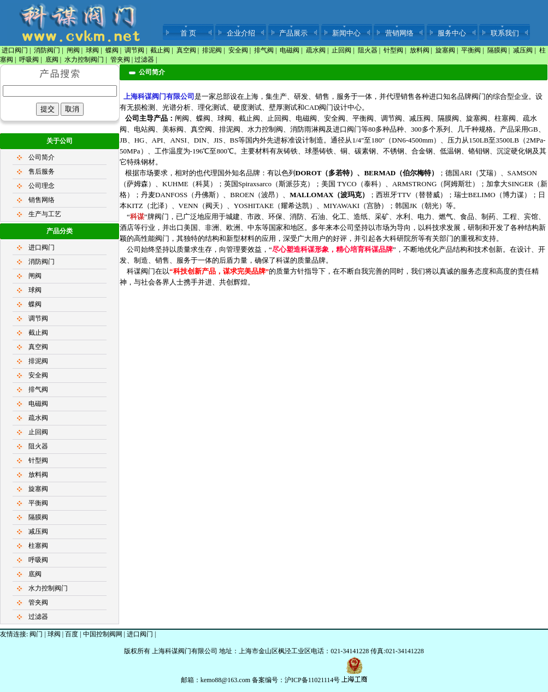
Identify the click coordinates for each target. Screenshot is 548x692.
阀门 (36, 634)
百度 (71, 634)
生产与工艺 (44, 214)
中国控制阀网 (102, 634)
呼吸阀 (29, 59)
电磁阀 (289, 50)
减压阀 (523, 50)
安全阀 (238, 50)
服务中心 (452, 33)
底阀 (51, 59)
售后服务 (41, 171)
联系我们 (505, 33)
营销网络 (399, 33)
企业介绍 (241, 33)
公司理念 (41, 186)
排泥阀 (212, 50)
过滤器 (144, 59)
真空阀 (186, 50)
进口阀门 (15, 50)
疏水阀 (316, 50)
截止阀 (160, 50)
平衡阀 (471, 50)
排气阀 (264, 50)
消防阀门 (47, 50)
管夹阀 (120, 59)
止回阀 (341, 50)
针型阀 (393, 50)
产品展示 (293, 33)
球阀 (92, 50)
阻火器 (368, 50)
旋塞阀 (445, 50)
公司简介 (41, 157)
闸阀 (73, 50)
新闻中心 (346, 33)
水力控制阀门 (84, 59)
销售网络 (41, 200)
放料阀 (419, 50)
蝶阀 (112, 50)
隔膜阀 (497, 50)
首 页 (188, 33)
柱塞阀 (38, 545)
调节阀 (134, 50)
